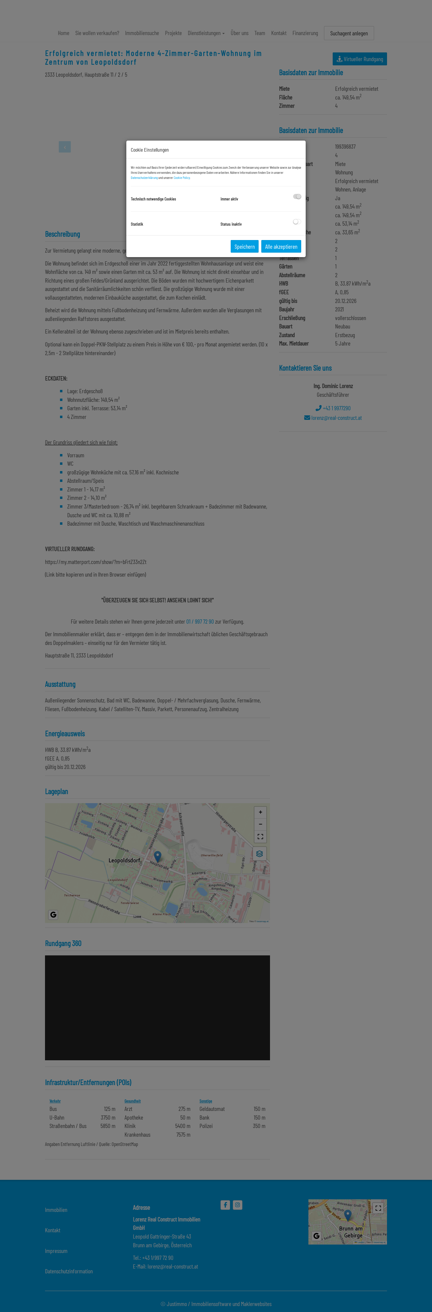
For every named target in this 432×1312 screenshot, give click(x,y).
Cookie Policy (182, 177)
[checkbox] (297, 196)
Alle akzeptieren (281, 246)
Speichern (245, 246)
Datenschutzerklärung (144, 177)
